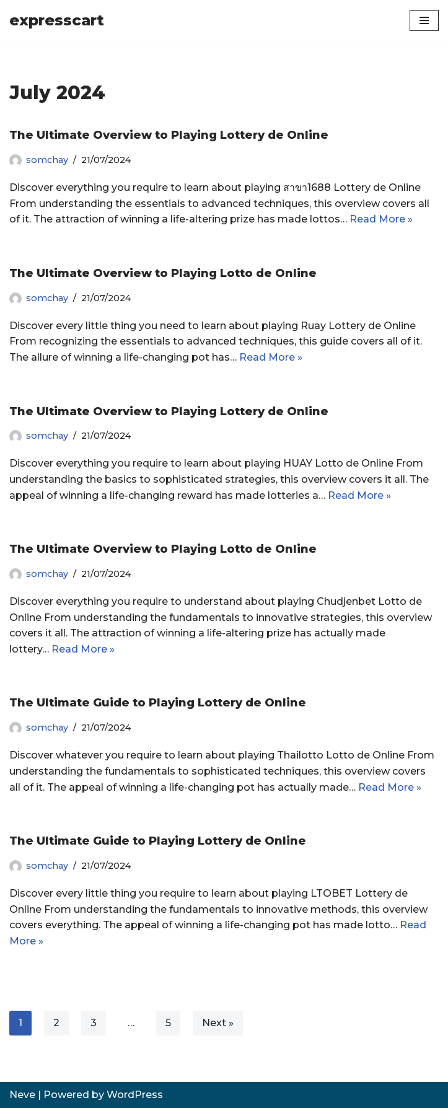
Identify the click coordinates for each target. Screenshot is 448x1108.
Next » (218, 1023)
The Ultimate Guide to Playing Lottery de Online (157, 703)
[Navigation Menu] (424, 20)
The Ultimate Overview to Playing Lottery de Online (168, 135)
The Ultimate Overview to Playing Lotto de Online (163, 273)
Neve (22, 1095)
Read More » (381, 219)
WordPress (135, 1095)
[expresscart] (56, 20)
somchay (47, 159)
